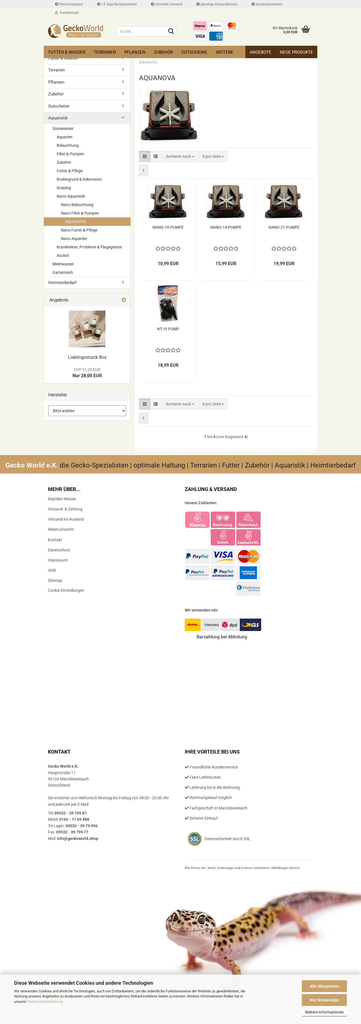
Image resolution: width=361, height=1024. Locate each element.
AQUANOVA (75, 221)
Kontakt (55, 540)
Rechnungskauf (69, 4)
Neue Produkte (296, 52)
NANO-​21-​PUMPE (284, 227)
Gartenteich (62, 272)
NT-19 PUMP (168, 329)
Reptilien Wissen (62, 499)
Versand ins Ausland (66, 519)
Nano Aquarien (74, 238)
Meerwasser (63, 264)
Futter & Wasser (67, 52)
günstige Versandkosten (216, 4)
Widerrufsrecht (61, 529)
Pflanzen (135, 52)
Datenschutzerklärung (44, 1001)
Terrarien (105, 52)
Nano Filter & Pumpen (80, 213)
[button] (144, 156)
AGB (52, 570)
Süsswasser (63, 128)
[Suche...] (171, 32)
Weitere (224, 52)
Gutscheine (194, 52)
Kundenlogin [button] (67, 13)
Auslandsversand (267, 4)
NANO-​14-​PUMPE (225, 227)
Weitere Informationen (324, 1012)
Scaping (64, 187)
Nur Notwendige (324, 1000)
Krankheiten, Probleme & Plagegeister (89, 247)
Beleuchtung (68, 145)
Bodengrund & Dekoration (79, 179)
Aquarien (64, 137)
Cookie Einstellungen (66, 590)
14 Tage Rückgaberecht (117, 4)
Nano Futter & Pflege (79, 230)
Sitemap (55, 580)
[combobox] (180, 156)
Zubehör (163, 52)
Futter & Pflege (70, 171)
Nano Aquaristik (71, 196)
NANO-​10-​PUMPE (168, 227)
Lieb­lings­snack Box (87, 357)
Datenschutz (59, 550)
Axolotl (63, 255)
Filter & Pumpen (70, 154)
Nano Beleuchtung (77, 204)
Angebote (260, 52)
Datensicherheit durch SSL (227, 839)
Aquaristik (58, 118)
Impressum (58, 560)
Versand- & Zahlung (65, 509)
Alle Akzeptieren (324, 986)
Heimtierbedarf (62, 282)
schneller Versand (166, 4)
